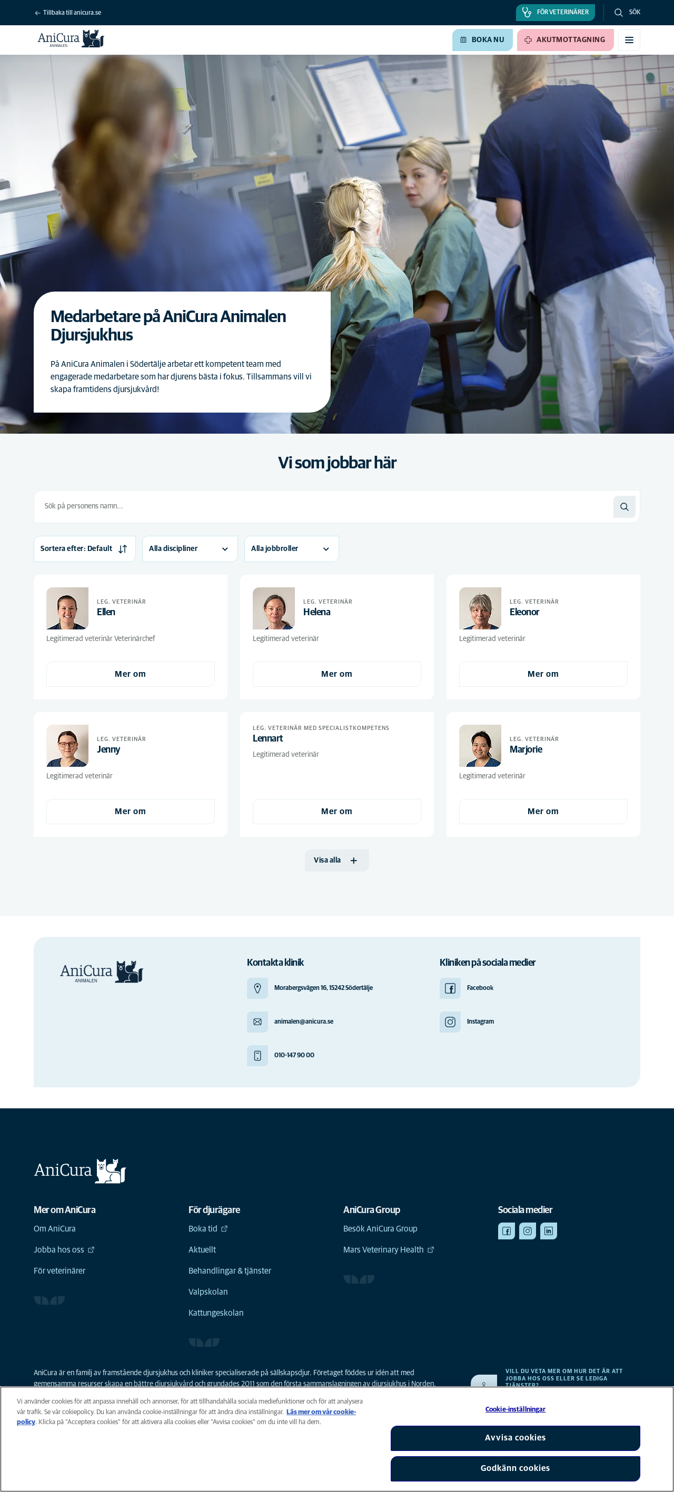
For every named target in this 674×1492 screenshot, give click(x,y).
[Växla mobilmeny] (629, 40)
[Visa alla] (337, 860)
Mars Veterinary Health (388, 1250)
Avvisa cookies (515, 1438)
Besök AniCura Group (380, 1229)
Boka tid (208, 1229)
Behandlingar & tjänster (230, 1271)
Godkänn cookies (515, 1468)
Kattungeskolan (216, 1313)
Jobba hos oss (64, 1250)
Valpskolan (208, 1292)
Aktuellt (202, 1250)
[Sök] (624, 507)
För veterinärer (59, 1271)
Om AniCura (55, 1229)
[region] (337, 1439)
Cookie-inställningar (515, 1409)
